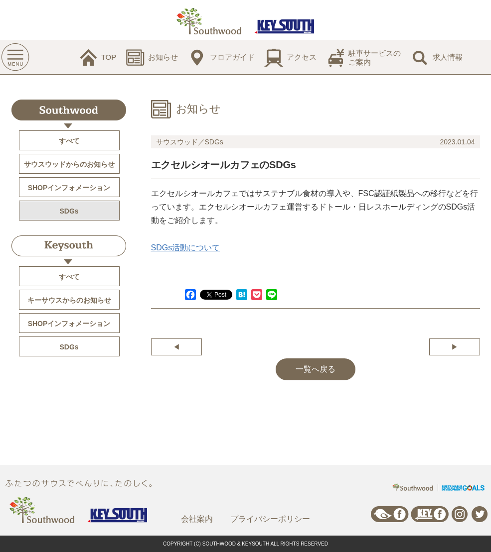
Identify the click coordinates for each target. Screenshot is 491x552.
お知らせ (163, 57)
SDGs (68, 211)
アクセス (302, 57)
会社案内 (197, 519)
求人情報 (448, 57)
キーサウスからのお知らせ (69, 300)
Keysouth (68, 245)
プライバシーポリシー (270, 519)
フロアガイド (232, 57)
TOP (109, 57)
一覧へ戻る (315, 369)
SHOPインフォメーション (69, 188)
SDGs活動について (185, 247)
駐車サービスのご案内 (374, 57)
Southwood (68, 110)
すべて (69, 141)
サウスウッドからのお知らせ (69, 164)
